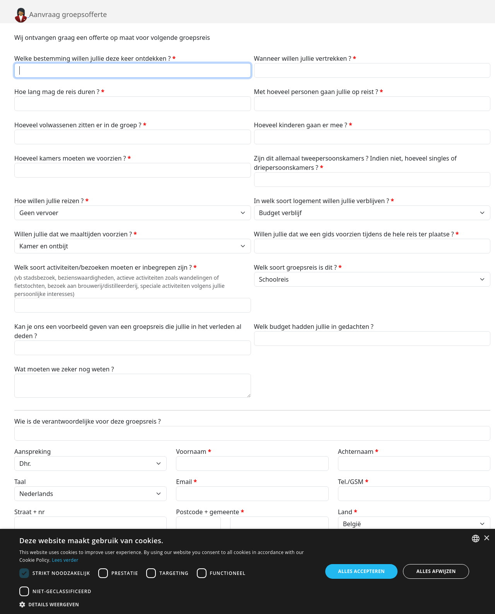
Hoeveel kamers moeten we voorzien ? (72, 158)
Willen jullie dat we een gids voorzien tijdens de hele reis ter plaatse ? (356, 234)
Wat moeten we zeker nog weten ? (64, 369)
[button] (166, 604)
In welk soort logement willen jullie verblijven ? (324, 201)
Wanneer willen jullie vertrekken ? (305, 58)
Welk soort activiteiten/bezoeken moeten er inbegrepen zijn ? (105, 267)
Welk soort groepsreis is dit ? (298, 267)
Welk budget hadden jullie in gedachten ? (314, 326)
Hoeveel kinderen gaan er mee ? (303, 125)
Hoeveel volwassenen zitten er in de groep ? (80, 125)
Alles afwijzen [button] (436, 571)
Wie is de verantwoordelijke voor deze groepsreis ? (87, 421)
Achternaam (358, 451)
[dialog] (247, 571)
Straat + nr (29, 512)
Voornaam (193, 451)
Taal (20, 481)
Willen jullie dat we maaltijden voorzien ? (75, 234)
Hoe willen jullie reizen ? (51, 201)
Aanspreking (32, 451)
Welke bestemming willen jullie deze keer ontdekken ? (95, 58)
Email (186, 481)
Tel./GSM (353, 481)
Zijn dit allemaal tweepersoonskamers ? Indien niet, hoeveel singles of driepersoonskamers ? (355, 163)
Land (347, 512)
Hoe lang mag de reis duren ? (59, 91)
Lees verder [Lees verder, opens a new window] (65, 560)
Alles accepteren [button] (361, 571)
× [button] (486, 538)
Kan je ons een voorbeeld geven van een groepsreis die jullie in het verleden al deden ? (127, 331)
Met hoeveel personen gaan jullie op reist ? (318, 91)
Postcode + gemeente (210, 512)
